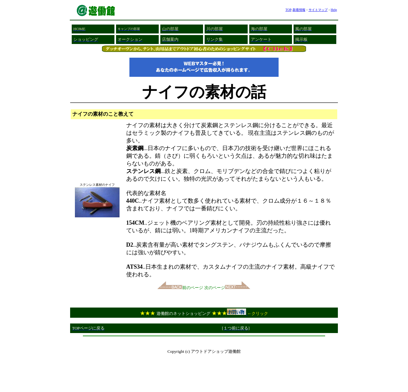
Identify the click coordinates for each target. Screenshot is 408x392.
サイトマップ (318, 9)
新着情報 (299, 9)
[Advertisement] (204, 341)
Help (334, 9)
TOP (288, 9)
